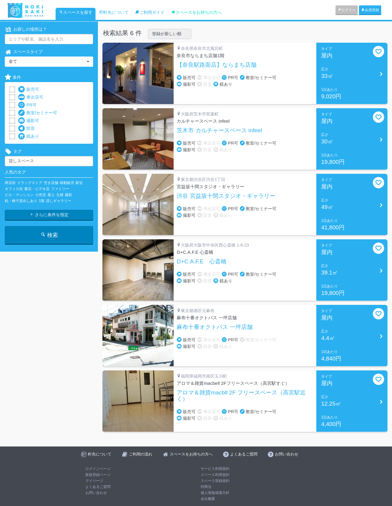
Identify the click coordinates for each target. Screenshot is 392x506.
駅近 (79, 183)
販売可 (28, 89)
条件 (13, 77)
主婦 (59, 195)
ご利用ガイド (150, 12)
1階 (41, 201)
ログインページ (98, 469)
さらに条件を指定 (48, 214)
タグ (13, 151)
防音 (26, 128)
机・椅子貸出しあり (21, 201)
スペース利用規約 (215, 475)
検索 (49, 235)
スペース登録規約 (215, 481)
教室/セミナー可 (37, 113)
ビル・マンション (19, 195)
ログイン (347, 10)
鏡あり (28, 136)
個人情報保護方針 (215, 493)
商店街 (10, 183)
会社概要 (208, 499)
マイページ (94, 481)
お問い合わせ (96, 493)
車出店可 (30, 97)
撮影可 (28, 121)
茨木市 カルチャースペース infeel (219, 130)
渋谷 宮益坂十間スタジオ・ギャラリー (226, 196)
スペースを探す (76, 12)
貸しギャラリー (58, 201)
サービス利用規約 (215, 469)
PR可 (27, 105)
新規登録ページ (98, 475)
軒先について (114, 12)
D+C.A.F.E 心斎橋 (201, 262)
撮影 (68, 195)
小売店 (40, 195)
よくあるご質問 (98, 487)
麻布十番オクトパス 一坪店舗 (214, 327)
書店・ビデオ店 (37, 189)
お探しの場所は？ (26, 29)
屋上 (51, 195)
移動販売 (67, 183)
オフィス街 (14, 189)
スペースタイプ (24, 51)
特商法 (206, 487)
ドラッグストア (29, 183)
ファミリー (60, 189)
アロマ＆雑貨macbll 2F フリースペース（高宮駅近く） (241, 396)
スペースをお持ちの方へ (196, 12)
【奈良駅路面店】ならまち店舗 (217, 65)
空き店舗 (51, 183)
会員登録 (370, 10)
